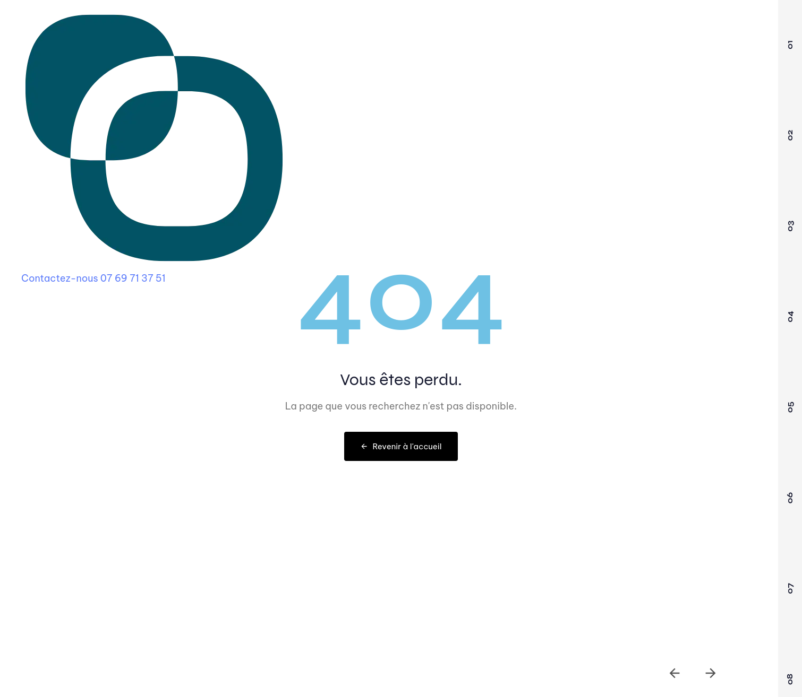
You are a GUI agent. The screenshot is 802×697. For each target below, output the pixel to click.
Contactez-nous (59, 278)
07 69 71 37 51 (133, 278)
